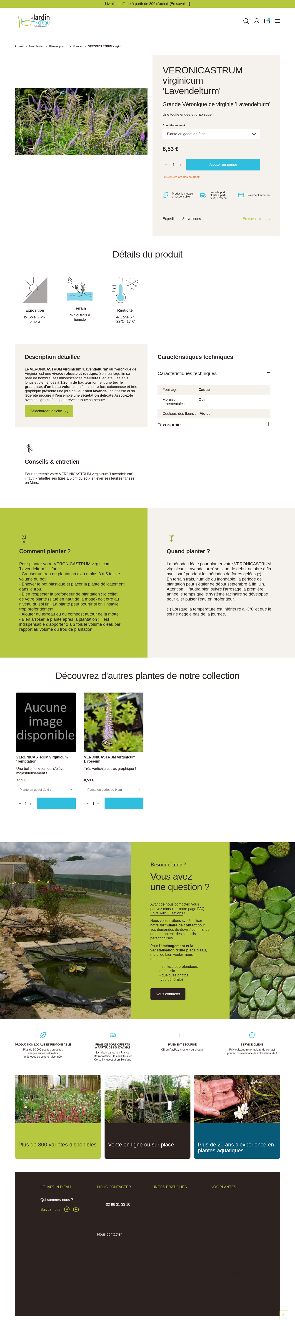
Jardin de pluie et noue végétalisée (229, 1262)
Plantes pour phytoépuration (223, 1227)
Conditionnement (173, 130)
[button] (267, 23)
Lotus (215, 1217)
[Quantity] (28, 806)
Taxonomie (171, 432)
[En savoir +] (180, 4)
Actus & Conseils (167, 1217)
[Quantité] (173, 170)
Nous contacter (109, 1234)
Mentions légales (119, 1309)
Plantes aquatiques (226, 1200)
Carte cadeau (221, 1286)
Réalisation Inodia (233, 1309)
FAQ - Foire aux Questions (175, 1200)
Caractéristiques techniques (191, 379)
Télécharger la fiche (51, 417)
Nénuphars (219, 1209)
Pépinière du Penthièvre (173, 1225)
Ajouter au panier (223, 170)
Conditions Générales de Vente (150, 1309)
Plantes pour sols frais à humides (228, 1249)
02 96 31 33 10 (118, 1204)
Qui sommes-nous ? (56, 1200)
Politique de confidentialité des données (196, 1309)
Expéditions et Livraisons (174, 1209)
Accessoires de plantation (231, 1238)
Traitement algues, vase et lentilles (230, 1275)
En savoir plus (253, 225)
